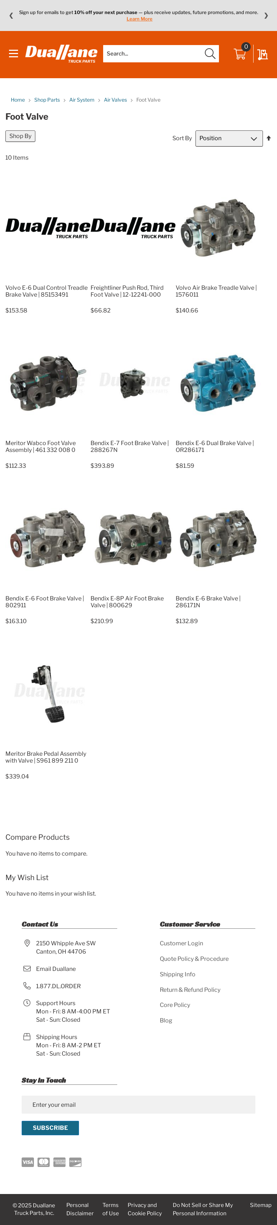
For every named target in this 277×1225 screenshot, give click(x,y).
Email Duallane (56, 969)
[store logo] (61, 54)
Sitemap (261, 1205)
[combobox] (161, 54)
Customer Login (181, 943)
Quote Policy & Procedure (194, 958)
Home (18, 100)
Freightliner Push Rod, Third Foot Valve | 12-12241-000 (127, 291)
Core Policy (175, 1005)
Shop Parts (47, 100)
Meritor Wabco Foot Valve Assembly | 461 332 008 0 (40, 446)
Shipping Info (177, 974)
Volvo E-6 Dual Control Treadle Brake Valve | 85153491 (46, 291)
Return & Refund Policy (190, 989)
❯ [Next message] (266, 15)
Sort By (182, 138)
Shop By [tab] (20, 136)
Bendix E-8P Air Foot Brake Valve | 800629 (127, 602)
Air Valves (116, 100)
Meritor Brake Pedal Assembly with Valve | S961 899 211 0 (45, 757)
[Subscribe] (50, 1128)
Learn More (140, 19)
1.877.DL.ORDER (58, 986)
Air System (82, 100)
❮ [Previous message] (11, 15)
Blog (166, 1020)
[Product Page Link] (48, 279)
